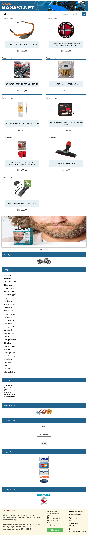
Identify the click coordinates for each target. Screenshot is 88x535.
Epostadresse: (44, 435)
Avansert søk (10, 397)
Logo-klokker (8, 324)
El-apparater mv (9, 288)
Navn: (44, 426)
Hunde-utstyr (8, 301)
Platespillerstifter (10, 340)
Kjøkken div (8, 307)
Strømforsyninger (10, 356)
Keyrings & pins (9, 304)
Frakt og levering (76, 511)
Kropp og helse (9, 314)
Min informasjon (11, 390)
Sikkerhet (7, 343)
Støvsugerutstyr (9, 353)
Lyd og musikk (9, 327)
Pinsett (6, 336)
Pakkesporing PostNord (75, 519)
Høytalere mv (8, 298)
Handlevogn (9, 385)
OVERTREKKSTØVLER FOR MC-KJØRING (22, 84)
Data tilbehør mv (10, 282)
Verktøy (6, 365)
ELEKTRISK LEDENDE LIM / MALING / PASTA (22, 124)
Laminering (8, 317)
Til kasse (8, 388)
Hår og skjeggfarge (10, 295)
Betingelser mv (75, 515)
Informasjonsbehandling (77, 530)
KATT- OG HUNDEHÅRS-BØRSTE (66, 163)
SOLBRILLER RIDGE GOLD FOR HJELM (22, 44)
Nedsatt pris (9, 392)
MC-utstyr (7, 255)
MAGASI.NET (1, 6)
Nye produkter (10, 394)
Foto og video (9, 291)
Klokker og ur (8, 311)
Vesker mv (7, 369)
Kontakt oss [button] (55, 530)
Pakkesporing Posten (75, 524)
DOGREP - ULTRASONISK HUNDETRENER (22, 203)
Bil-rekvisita (8, 279)
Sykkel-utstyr (8, 359)
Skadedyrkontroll (10, 346)
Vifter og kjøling (9, 372)
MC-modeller (8, 330)
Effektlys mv (8, 285)
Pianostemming (9, 333)
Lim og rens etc (9, 320)
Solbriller (7, 349)
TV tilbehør (8, 362)
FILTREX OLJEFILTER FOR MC (66, 84)
